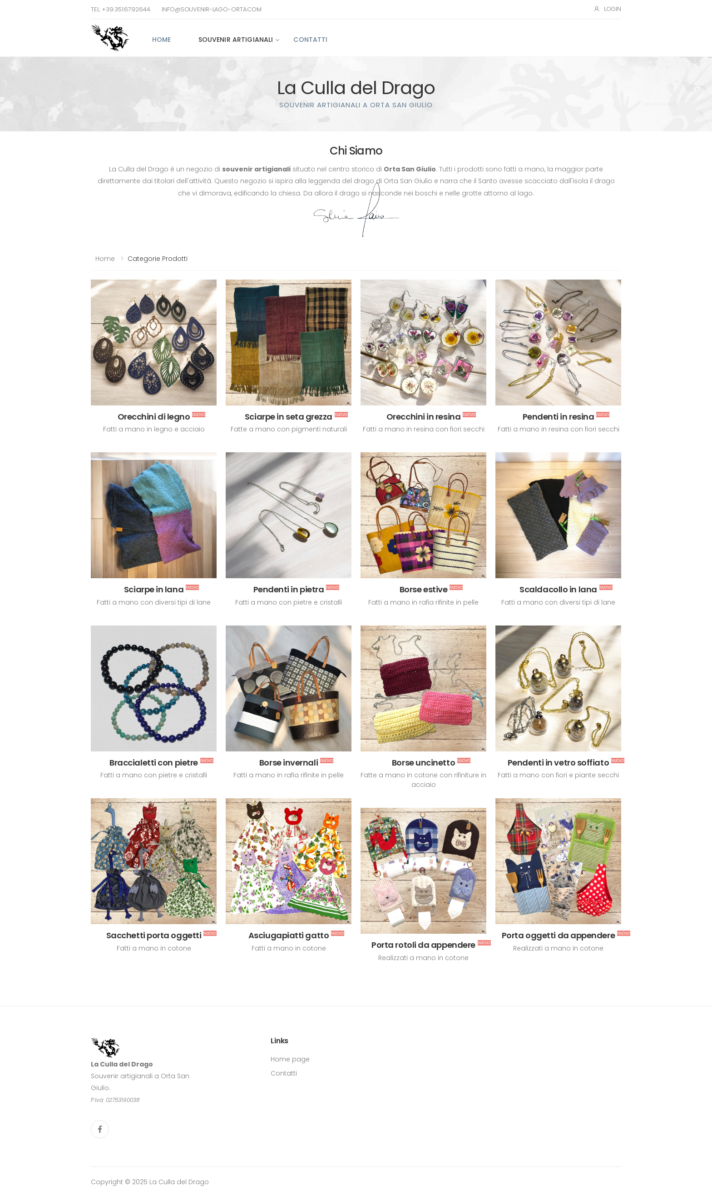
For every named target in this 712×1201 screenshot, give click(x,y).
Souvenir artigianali (235, 39)
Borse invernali (288, 762)
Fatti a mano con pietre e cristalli (288, 602)
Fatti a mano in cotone (154, 948)
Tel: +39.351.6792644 (120, 9)
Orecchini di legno (154, 416)
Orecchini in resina (423, 416)
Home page (290, 1059)
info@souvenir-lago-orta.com (212, 9)
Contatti (310, 39)
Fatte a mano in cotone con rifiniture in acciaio (423, 780)
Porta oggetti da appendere (558, 935)
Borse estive (424, 589)
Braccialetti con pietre (153, 762)
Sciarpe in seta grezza (288, 416)
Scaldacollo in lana (558, 589)
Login (607, 9)
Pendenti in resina (558, 416)
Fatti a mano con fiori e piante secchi (558, 775)
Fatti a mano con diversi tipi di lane (154, 602)
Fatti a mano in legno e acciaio (154, 429)
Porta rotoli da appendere (423, 945)
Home (161, 39)
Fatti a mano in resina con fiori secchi (424, 429)
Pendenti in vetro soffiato (558, 762)
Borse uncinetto (423, 762)
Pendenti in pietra (288, 589)
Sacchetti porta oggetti (154, 935)
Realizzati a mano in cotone (558, 948)
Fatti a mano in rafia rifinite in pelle (423, 602)
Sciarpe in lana (153, 589)
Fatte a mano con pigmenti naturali (289, 429)
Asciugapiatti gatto (288, 935)
